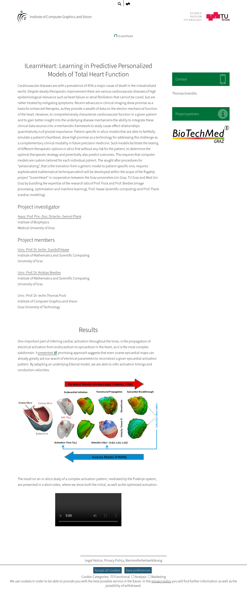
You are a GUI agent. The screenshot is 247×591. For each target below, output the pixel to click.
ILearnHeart (123, 36)
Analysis (138, 576)
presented (45, 352)
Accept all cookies (107, 570)
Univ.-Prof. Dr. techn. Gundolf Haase (43, 249)
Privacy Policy (114, 560)
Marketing (157, 576)
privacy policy (161, 581)
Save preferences (138, 570)
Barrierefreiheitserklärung (144, 560)
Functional (120, 576)
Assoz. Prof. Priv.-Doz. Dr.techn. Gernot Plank (49, 216)
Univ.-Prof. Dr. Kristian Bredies (39, 272)
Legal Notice (94, 560)
